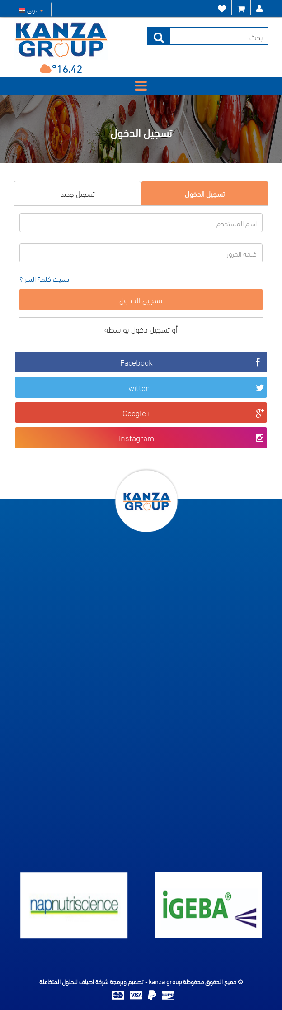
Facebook (192, 361)
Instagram (192, 437)
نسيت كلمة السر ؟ (44, 279)
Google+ (193, 412)
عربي (31, 9)
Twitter (195, 387)
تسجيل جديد (77, 193)
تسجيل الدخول (205, 193)
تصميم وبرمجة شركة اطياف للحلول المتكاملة (92, 981)
